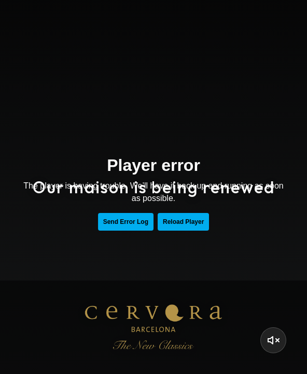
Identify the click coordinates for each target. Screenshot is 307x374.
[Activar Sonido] (273, 340)
